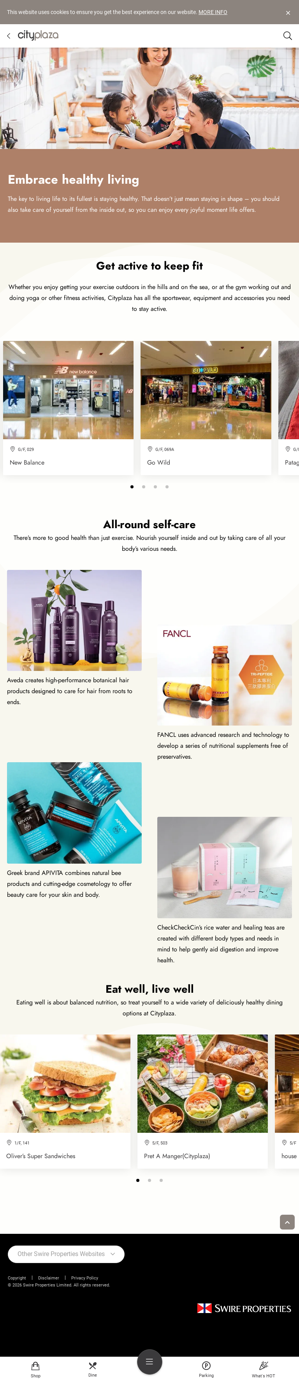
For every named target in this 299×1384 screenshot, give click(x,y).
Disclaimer (48, 1278)
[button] (132, 487)
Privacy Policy (84, 1278)
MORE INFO (213, 12)
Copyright (17, 1278)
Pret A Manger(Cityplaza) (177, 1156)
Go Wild (158, 462)
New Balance (27, 462)
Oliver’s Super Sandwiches (40, 1156)
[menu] (149, 1362)
